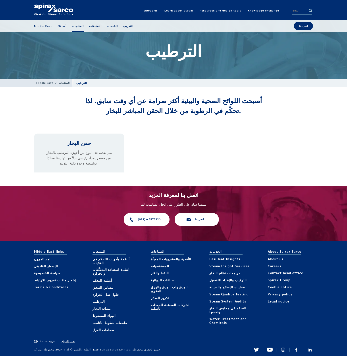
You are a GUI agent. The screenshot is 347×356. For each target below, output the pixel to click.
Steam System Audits (227, 301)
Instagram (283, 350)
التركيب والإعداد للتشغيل (228, 280)
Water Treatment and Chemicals (228, 321)
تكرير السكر (160, 298)
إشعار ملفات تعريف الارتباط (55, 280)
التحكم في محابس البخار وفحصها (227, 310)
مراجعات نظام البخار (225, 273)
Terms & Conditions (51, 287)
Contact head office (285, 273)
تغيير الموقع (68, 341)
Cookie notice (280, 287)
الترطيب (99, 301)
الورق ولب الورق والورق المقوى (169, 289)
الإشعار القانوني (46, 266)
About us (275, 259)
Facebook (296, 350)
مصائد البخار (102, 308)
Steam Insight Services (229, 266)
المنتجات (64, 83)
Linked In (309, 350)
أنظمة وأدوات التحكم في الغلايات (111, 261)
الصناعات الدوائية (164, 280)
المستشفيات (160, 266)
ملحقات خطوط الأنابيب (110, 323)
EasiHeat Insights (224, 259)
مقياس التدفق (103, 287)
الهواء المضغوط (104, 316)
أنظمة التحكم (102, 280)
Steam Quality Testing (229, 294)
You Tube (269, 350)
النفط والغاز (160, 273)
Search (310, 10)
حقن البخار (79, 143)
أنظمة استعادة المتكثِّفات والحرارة (111, 272)
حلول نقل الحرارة (106, 295)
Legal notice (278, 301)
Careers (274, 266)
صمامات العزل (103, 330)
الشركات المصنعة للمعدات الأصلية (171, 307)
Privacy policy (280, 294)
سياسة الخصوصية (47, 273)
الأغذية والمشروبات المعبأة (171, 259)
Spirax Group (279, 280)
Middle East (44, 83)
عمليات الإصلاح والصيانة (227, 287)
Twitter (256, 350)
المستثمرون (43, 259)
